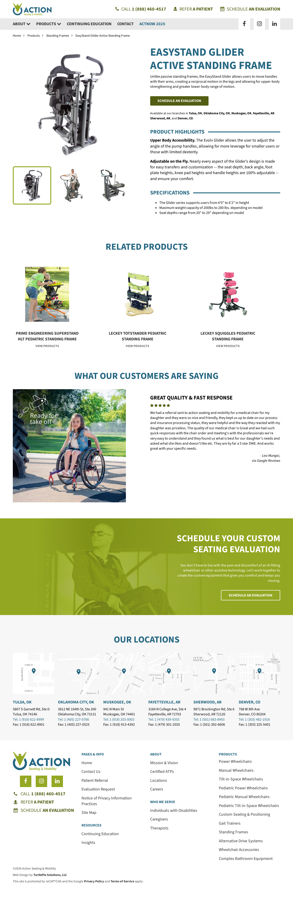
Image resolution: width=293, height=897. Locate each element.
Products (48, 24)
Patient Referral (94, 780)
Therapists (159, 828)
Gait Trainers (230, 823)
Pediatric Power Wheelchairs (243, 788)
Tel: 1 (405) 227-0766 (73, 719)
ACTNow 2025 (152, 24)
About (21, 24)
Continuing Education (89, 24)
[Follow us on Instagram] (259, 24)
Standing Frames (57, 35)
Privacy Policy (94, 881)
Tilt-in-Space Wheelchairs (241, 779)
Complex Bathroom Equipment (246, 858)
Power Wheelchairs (235, 761)
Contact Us (90, 771)
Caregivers (159, 819)
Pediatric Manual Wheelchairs (244, 797)
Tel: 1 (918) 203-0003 (118, 719)
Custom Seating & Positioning (244, 814)
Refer (193, 9)
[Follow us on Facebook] (244, 24)
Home (17, 35)
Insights (88, 842)
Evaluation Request (98, 789)
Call (140, 9)
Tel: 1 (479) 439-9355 (163, 719)
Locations (158, 780)
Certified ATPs (162, 771)
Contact (125, 24)
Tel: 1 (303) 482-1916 (254, 719)
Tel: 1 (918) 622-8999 (28, 719)
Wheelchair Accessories (239, 850)
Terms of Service (122, 881)
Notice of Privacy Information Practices (106, 801)
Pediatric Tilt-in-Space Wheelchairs (249, 806)
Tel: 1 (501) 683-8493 (209, 719)
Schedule (250, 9)
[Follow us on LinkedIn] (274, 24)
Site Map (88, 812)
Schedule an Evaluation (179, 100)
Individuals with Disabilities (173, 810)
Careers (156, 789)
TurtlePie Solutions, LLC (50, 875)
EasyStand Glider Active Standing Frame (103, 35)
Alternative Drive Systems (241, 841)
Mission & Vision (164, 763)
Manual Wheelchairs (236, 770)
